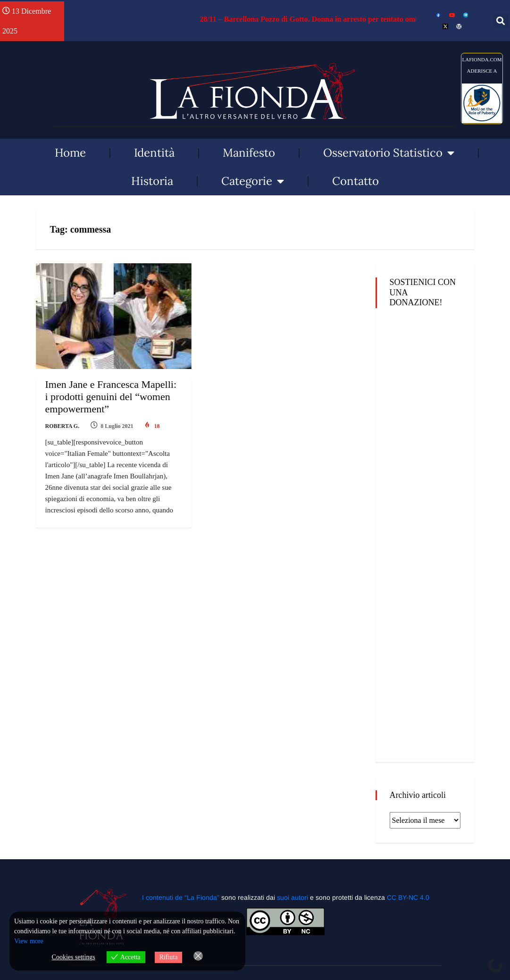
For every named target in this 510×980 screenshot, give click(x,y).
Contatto (355, 181)
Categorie (252, 181)
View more (28, 941)
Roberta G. (62, 426)
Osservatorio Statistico (388, 152)
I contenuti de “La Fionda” (180, 897)
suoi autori (293, 897)
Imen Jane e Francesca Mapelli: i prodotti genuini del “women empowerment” (111, 396)
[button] (501, 20)
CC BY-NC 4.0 (408, 897)
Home (70, 152)
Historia (152, 181)
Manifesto (249, 152)
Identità (154, 152)
